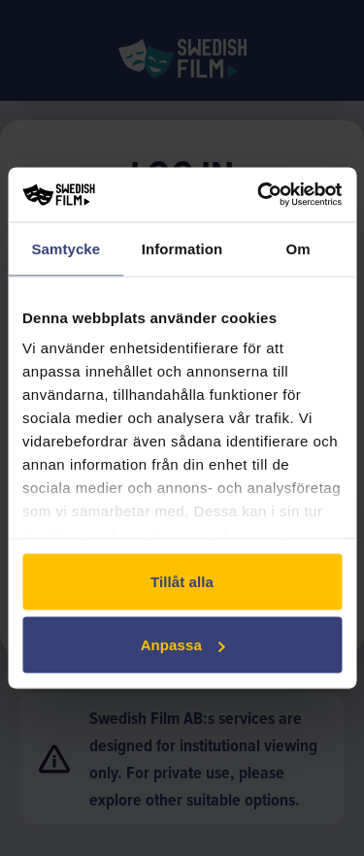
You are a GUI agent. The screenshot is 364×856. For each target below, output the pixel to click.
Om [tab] (298, 248)
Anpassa (183, 645)
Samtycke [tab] (65, 248)
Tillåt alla (182, 581)
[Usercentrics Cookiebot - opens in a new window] (259, 195)
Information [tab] (182, 248)
